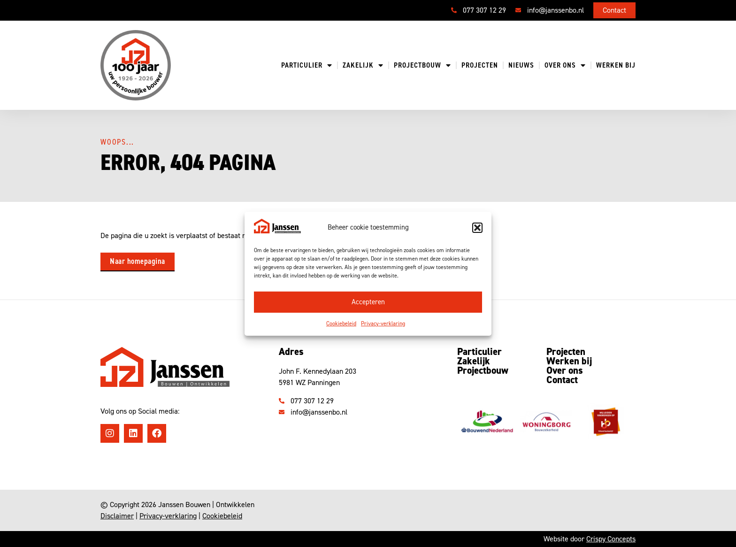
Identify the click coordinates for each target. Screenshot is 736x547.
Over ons (565, 65)
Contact (562, 380)
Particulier (306, 65)
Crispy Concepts (611, 539)
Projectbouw (422, 65)
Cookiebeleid (341, 323)
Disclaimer (117, 516)
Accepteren (368, 302)
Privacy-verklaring (383, 323)
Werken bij (616, 65)
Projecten (479, 65)
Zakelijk (363, 65)
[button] (477, 227)
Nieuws (521, 65)
